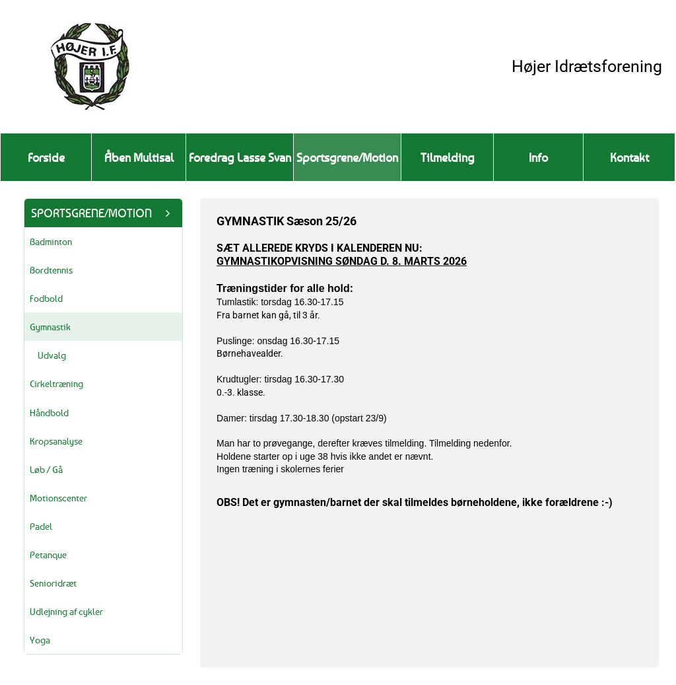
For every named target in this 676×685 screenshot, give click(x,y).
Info (538, 157)
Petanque (48, 554)
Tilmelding (448, 157)
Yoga (40, 639)
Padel (41, 526)
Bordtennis (51, 269)
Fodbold (46, 298)
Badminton (51, 241)
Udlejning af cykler (66, 611)
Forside (46, 157)
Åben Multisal (139, 157)
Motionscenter (58, 497)
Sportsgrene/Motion (347, 157)
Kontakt (629, 157)
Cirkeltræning (56, 383)
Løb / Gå (46, 469)
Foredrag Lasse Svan (240, 157)
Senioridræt (53, 583)
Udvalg (52, 355)
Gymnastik (50, 326)
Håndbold (49, 412)
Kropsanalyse (56, 441)
